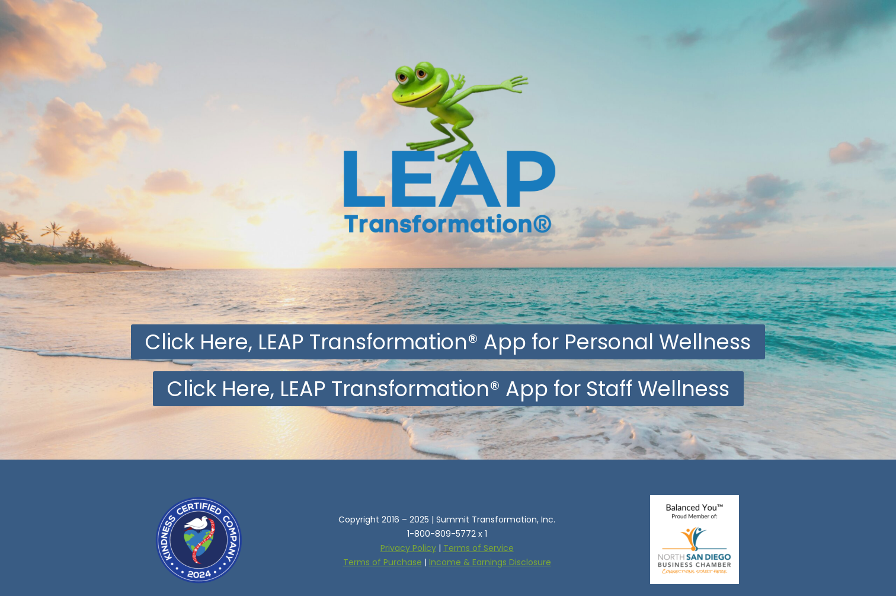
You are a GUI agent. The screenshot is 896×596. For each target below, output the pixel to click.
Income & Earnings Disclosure (490, 562)
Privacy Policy (408, 548)
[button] (448, 341)
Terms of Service (478, 548)
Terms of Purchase (382, 562)
